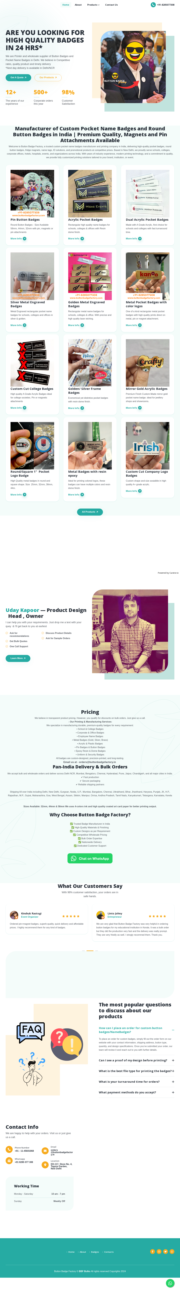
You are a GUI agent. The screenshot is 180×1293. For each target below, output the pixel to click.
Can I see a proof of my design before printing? (133, 1075)
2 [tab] (90, 965)
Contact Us (111, 6)
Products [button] (92, 6)
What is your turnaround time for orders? (129, 1096)
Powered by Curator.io (168, 579)
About (78, 6)
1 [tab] (80, 965)
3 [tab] (100, 965)
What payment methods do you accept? (127, 1107)
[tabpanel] (47, 929)
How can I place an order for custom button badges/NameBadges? (130, 1044)
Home (65, 6)
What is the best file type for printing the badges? (135, 1085)
